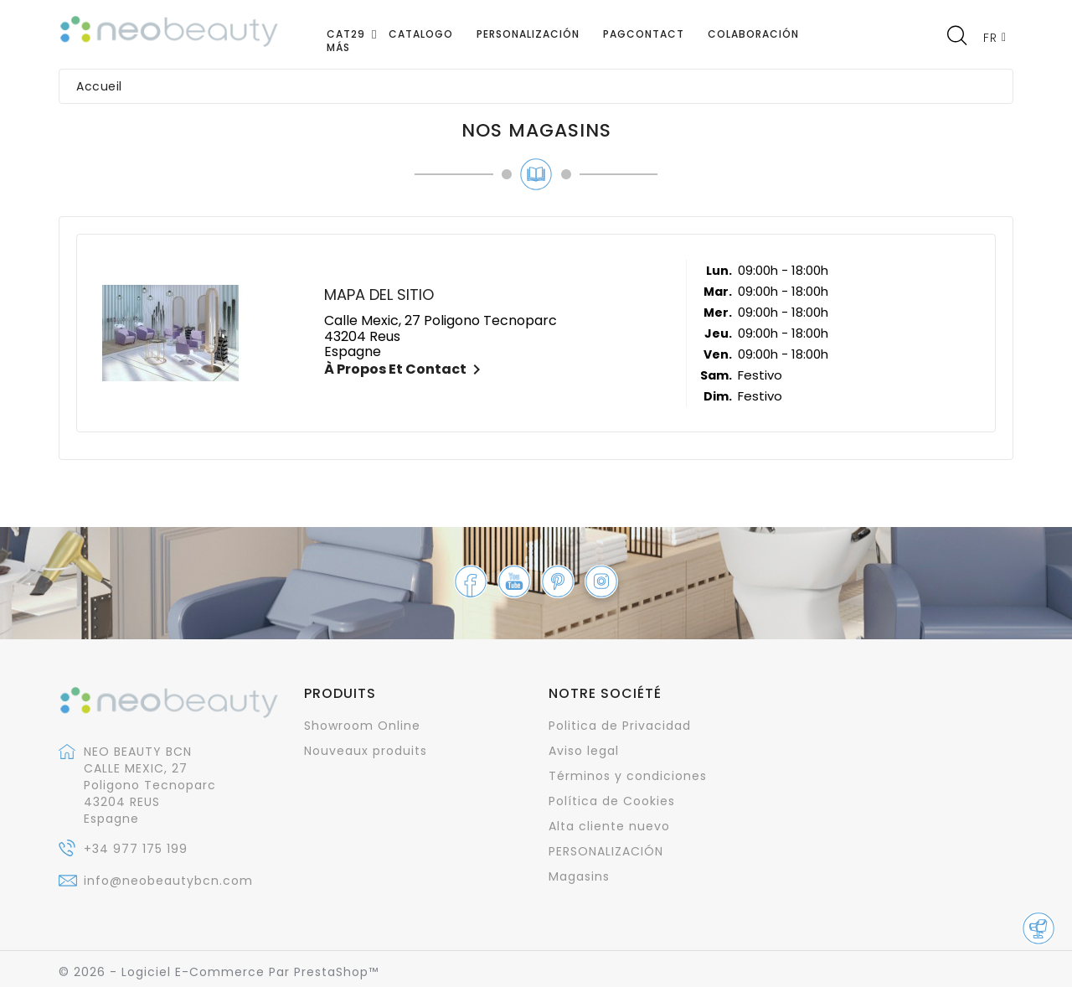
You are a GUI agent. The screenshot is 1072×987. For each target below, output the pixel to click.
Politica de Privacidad (620, 725)
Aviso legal (584, 750)
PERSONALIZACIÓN (606, 851)
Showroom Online (362, 725)
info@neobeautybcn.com (168, 880)
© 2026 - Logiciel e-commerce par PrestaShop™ (219, 972)
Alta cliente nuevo (609, 826)
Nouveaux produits (365, 750)
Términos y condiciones (628, 775)
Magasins (579, 876)
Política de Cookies (612, 801)
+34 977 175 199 (136, 848)
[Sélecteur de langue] (995, 37)
